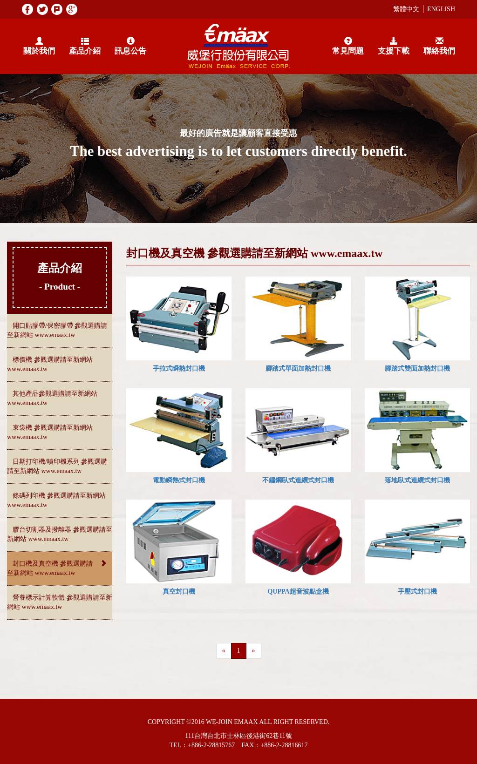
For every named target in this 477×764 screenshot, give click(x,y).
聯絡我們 (439, 46)
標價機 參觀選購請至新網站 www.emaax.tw (50, 364)
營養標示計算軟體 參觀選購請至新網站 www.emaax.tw (59, 602)
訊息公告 (130, 46)
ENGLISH (441, 9)
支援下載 (393, 46)
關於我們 (39, 46)
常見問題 (348, 46)
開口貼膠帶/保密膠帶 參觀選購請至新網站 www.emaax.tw (57, 330)
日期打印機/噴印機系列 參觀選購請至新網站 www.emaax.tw (57, 466)
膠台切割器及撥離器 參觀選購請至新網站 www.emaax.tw (59, 534)
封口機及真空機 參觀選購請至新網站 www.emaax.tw (59, 568)
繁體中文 (406, 9)
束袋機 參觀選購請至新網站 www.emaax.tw (50, 432)
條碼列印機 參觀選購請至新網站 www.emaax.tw (56, 500)
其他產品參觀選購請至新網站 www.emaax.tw (52, 398)
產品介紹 (85, 46)
